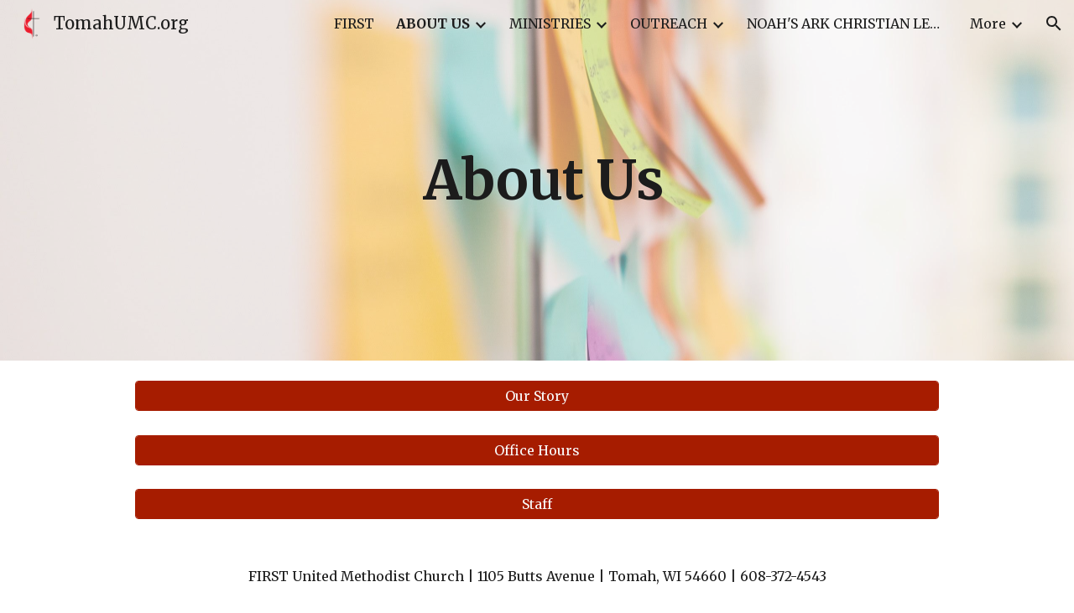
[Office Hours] (536, 450)
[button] (1054, 23)
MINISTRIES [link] (550, 23)
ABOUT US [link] (433, 23)
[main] (537, 180)
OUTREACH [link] (668, 23)
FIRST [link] (354, 23)
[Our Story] (536, 396)
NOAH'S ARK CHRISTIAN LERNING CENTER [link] (847, 23)
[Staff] (536, 504)
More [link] (988, 23)
